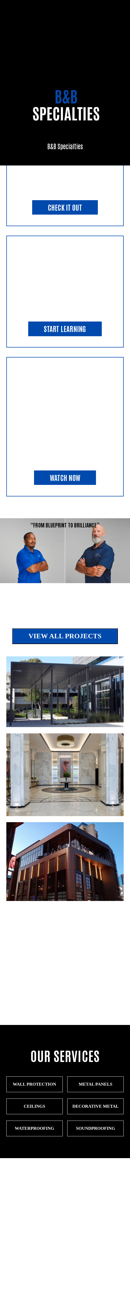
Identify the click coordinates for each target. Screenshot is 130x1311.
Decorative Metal (95, 1106)
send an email (65, 1276)
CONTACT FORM (64, 1254)
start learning (65, 328)
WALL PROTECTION (34, 1084)
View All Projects (65, 636)
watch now (65, 477)
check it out (65, 207)
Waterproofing (34, 1128)
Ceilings (34, 1106)
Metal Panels (96, 1084)
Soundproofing (95, 1128)
